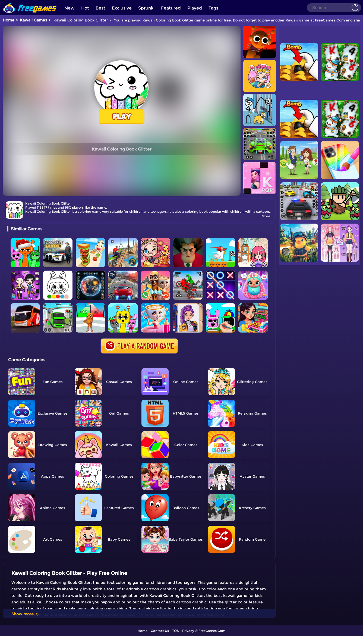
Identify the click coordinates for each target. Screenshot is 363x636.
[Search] (334, 7)
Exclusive (122, 8)
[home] (30, 2)
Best (100, 8)
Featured (171, 8)
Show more (25, 614)
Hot (85, 8)
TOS (175, 631)
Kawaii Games (33, 20)
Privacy (188, 631)
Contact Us (160, 631)
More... (267, 216)
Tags (213, 8)
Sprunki (146, 8)
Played (194, 8)
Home (8, 20)
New (69, 8)
